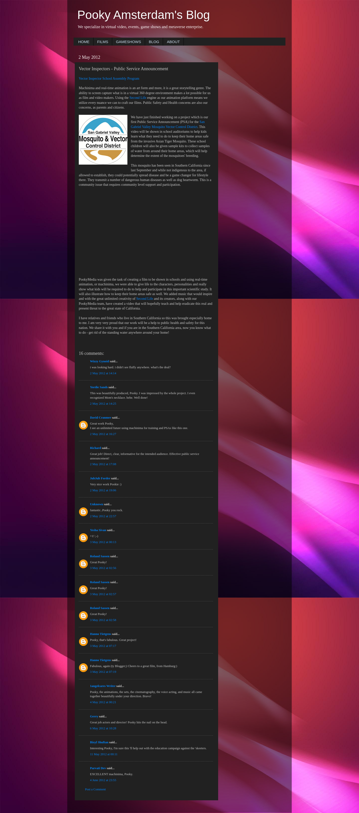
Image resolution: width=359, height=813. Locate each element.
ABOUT (173, 42)
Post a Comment (95, 789)
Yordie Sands (99, 387)
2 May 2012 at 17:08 (103, 464)
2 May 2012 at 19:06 (103, 490)
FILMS (102, 42)
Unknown (96, 504)
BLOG (154, 42)
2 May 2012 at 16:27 (103, 434)
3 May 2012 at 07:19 (103, 672)
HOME (84, 42)
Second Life (137, 98)
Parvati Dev (98, 768)
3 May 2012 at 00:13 (103, 542)
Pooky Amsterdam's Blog (143, 14)
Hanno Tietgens (100, 634)
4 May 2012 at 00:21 (103, 702)
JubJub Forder (100, 478)
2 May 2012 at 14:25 (103, 403)
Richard (95, 448)
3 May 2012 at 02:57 (103, 594)
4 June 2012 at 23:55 (103, 780)
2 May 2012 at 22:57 (103, 516)
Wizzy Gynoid (99, 361)
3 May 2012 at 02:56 (103, 568)
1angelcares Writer (102, 686)
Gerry (94, 716)
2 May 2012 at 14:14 (103, 373)
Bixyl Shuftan (99, 742)
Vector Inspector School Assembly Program (109, 78)
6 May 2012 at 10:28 (103, 728)
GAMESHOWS (128, 42)
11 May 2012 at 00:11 (103, 754)
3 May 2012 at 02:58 (103, 620)
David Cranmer (100, 417)
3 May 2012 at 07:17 (103, 646)
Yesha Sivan (98, 530)
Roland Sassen (99, 556)
